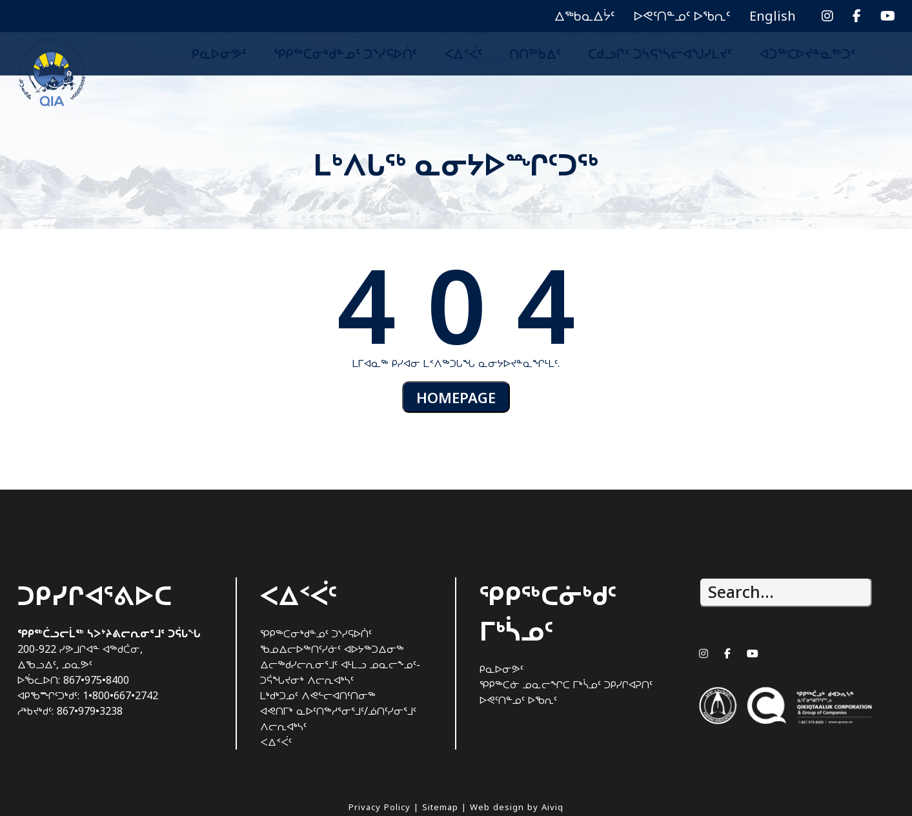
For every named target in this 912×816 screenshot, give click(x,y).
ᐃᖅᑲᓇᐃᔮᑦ (584, 16)
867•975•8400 (96, 680)
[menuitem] (772, 16)
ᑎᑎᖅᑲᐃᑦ (535, 54)
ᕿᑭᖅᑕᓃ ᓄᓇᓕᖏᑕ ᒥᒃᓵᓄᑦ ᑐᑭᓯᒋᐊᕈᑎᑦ (566, 684)
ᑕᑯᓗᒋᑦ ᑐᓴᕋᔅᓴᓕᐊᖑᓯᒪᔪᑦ (660, 54)
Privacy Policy (379, 807)
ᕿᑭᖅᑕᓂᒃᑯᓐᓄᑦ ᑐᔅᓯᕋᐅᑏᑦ (345, 54)
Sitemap (440, 807)
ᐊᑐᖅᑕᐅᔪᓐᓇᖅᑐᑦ (807, 54)
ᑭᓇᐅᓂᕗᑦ (219, 54)
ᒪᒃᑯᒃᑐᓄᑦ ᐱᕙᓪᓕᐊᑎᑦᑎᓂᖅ (318, 695)
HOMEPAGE (456, 398)
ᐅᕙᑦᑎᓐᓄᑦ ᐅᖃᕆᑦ (682, 16)
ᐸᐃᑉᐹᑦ (463, 54)
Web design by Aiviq (516, 807)
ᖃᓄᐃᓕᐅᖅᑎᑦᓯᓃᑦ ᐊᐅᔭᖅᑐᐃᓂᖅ (332, 649)
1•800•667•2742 (120, 695)
